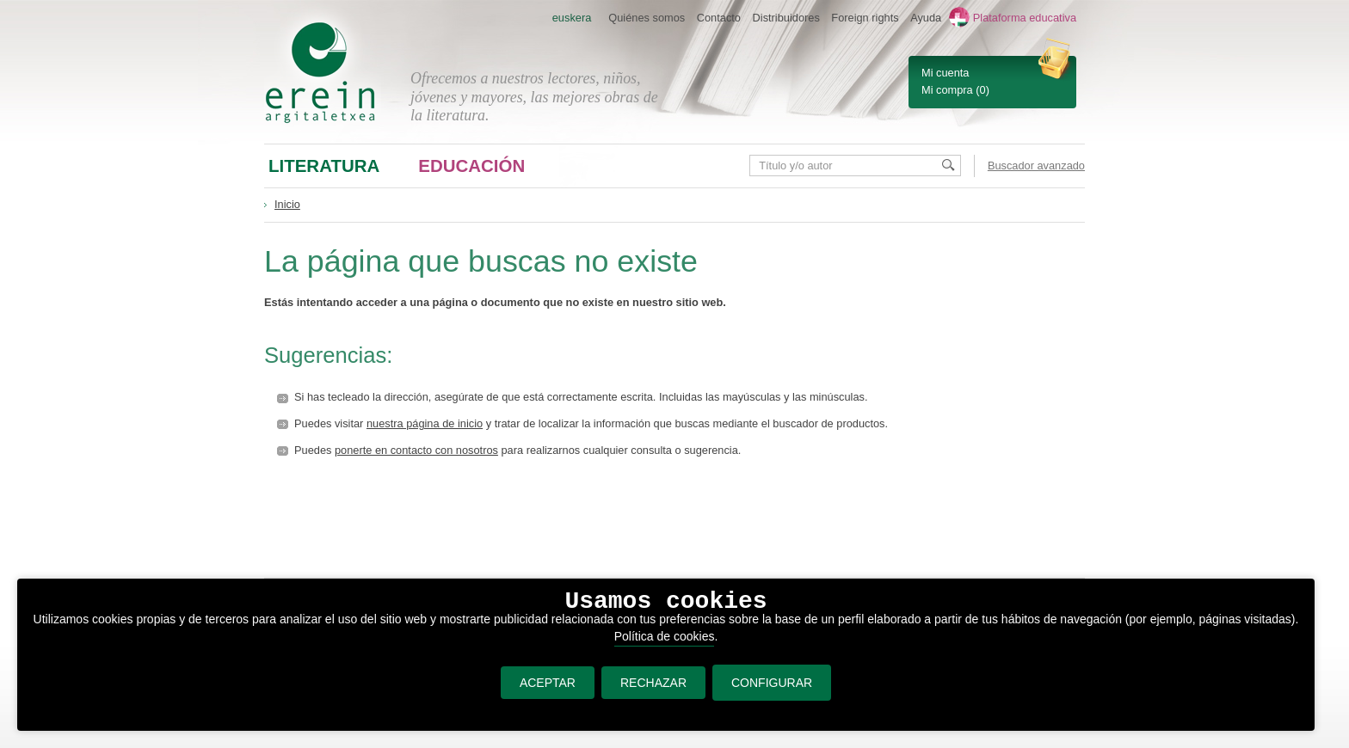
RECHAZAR (653, 683)
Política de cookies (664, 636)
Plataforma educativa (1024, 17)
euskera (572, 17)
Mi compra (947, 89)
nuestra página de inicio (425, 423)
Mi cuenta (945, 72)
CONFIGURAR (771, 683)
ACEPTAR (548, 683)
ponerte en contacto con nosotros (416, 450)
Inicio (287, 204)
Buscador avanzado (1036, 165)
